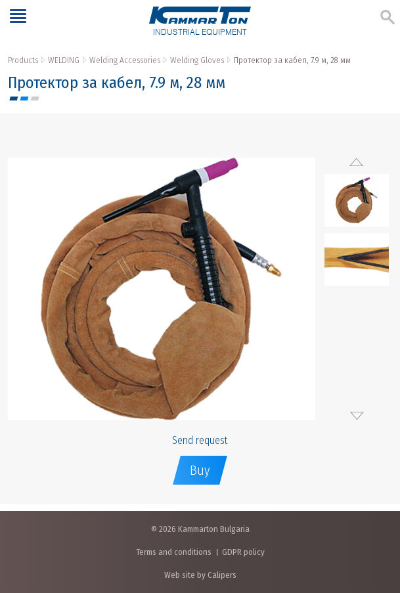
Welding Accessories (124, 60)
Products (23, 60)
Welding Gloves (197, 60)
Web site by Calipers (200, 575)
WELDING (63, 60)
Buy (200, 470)
